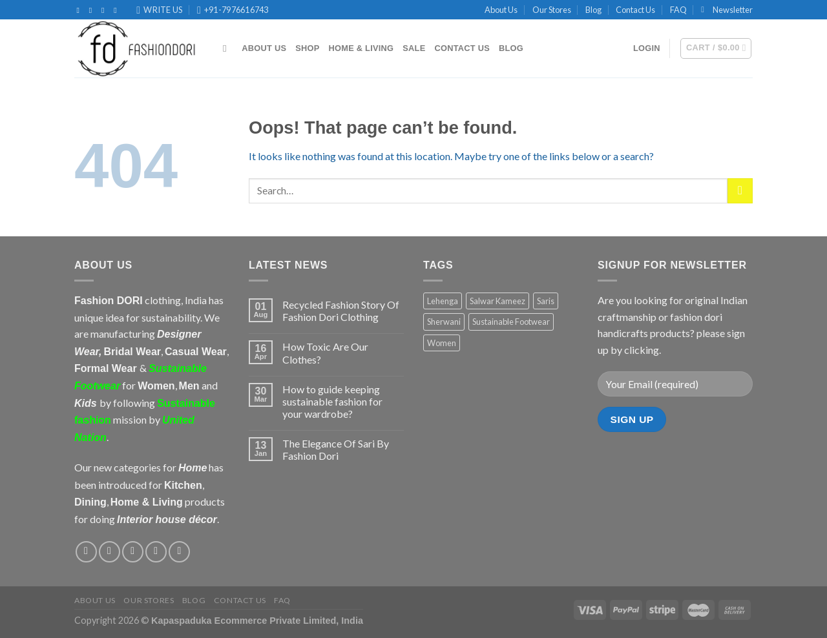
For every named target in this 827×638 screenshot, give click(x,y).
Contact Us (635, 10)
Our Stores (551, 10)
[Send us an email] (156, 551)
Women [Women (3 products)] (441, 343)
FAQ (678, 10)
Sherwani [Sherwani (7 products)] (444, 321)
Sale (414, 48)
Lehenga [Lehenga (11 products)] (442, 301)
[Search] (228, 48)
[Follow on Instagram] (93, 10)
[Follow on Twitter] (105, 10)
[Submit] (740, 190)
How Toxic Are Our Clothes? (325, 352)
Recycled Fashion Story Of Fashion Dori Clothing (340, 310)
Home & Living (361, 48)
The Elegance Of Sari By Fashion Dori (335, 449)
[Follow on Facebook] (81, 10)
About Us (501, 10)
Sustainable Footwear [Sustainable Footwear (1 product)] (511, 321)
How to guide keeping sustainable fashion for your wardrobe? (332, 401)
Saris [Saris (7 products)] (545, 301)
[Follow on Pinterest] (117, 10)
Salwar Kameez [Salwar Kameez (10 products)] (497, 301)
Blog (593, 10)
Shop (307, 48)
